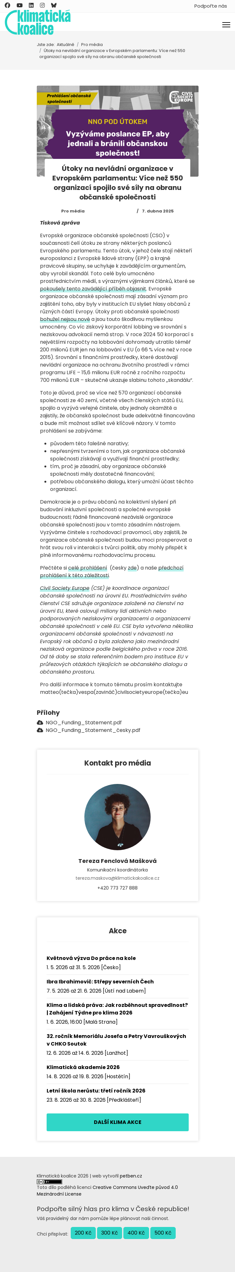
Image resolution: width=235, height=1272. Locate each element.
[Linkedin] (31, 5)
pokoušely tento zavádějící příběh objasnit (93, 288)
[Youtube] (19, 5)
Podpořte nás (210, 6)
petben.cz (131, 1176)
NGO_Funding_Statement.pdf (79, 722)
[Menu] (226, 24)
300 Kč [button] (109, 1232)
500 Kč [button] (163, 1232)
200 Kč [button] (83, 1232)
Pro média (73, 211)
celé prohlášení (87, 567)
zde (132, 567)
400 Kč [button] (136, 1232)
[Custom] (53, 5)
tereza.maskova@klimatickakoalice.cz (117, 878)
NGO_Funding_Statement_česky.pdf (88, 730)
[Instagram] (42, 5)
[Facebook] (7, 5)
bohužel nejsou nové (65, 319)
